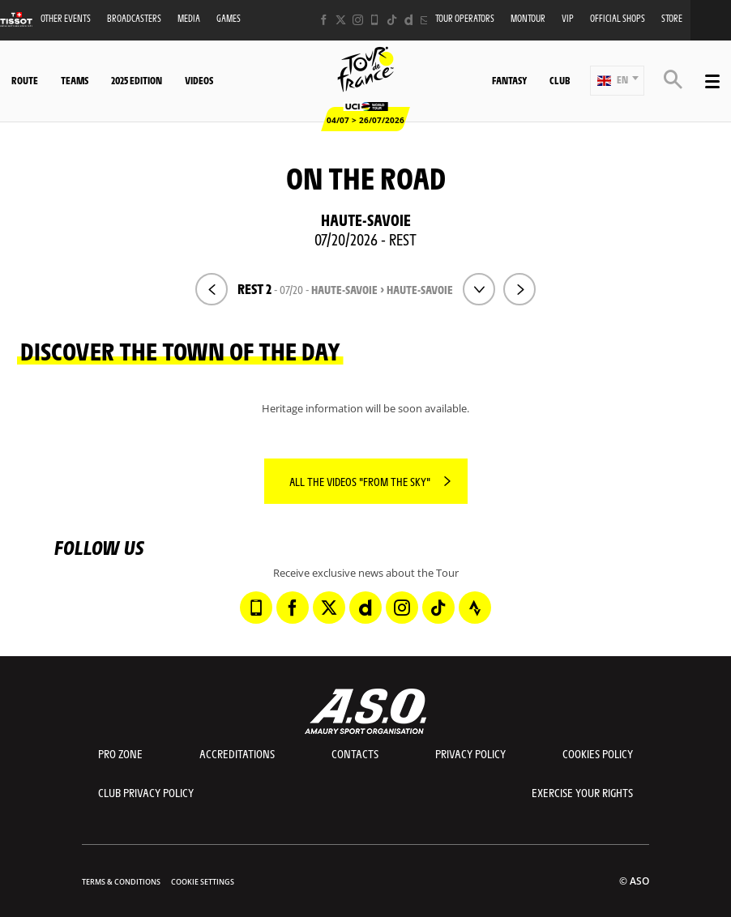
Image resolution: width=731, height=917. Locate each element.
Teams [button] (74, 80)
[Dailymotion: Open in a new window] (408, 19)
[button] (617, 81)
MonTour (528, 18)
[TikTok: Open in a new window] (391, 19)
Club (559, 80)
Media (188, 18)
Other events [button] (66, 18)
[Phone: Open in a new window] (374, 19)
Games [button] (228, 18)
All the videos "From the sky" (359, 481)
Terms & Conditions (121, 881)
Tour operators (464, 18)
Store (671, 18)
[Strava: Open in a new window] (475, 607)
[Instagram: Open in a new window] (357, 19)
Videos (199, 80)
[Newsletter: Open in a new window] (425, 19)
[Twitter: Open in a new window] (340, 19)
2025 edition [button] (136, 80)
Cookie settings (202, 881)
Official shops (617, 18)
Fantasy (509, 80)
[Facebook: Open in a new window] (323, 19)
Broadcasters (134, 18)
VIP (568, 18)
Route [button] (24, 80)
